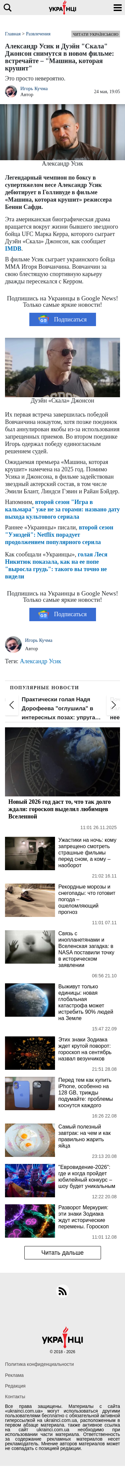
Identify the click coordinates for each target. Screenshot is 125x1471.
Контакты (15, 1396)
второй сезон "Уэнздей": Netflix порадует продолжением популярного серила (59, 534)
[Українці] (62, 7)
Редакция (15, 1386)
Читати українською (95, 34)
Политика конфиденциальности (39, 1364)
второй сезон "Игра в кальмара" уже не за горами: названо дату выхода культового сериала (62, 509)
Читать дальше (62, 1252)
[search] (7, 7)
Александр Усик (40, 661)
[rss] (62, 1291)
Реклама (14, 1375)
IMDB (13, 248)
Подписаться (62, 319)
